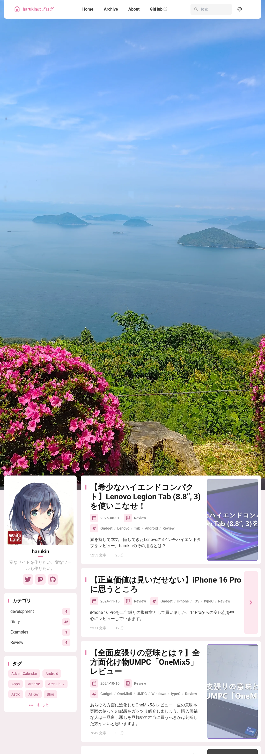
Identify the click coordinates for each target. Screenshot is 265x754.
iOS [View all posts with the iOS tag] (196, 601)
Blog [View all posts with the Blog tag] (50, 694)
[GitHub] (158, 9)
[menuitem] (251, 9)
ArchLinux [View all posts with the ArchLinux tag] (56, 684)
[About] (134, 9)
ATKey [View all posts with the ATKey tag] (33, 694)
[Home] (88, 9)
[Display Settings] (239, 9)
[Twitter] (28, 579)
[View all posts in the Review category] (40, 642)
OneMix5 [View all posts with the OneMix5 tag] (124, 694)
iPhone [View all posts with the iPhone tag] (183, 601)
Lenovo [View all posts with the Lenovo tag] (123, 528)
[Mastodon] (40, 579)
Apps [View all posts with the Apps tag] (15, 684)
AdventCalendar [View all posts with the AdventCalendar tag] (24, 674)
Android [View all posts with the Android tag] (52, 674)
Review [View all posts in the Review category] (140, 518)
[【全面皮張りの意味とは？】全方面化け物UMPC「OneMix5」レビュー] (232, 691)
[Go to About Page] (40, 512)
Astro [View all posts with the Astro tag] (15, 694)
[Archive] (111, 9)
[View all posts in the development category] (40, 611)
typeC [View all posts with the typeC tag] (209, 601)
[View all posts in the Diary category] (40, 621)
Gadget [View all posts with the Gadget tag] (106, 528)
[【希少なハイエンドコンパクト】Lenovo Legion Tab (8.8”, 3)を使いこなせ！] (232, 520)
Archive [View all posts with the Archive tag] (34, 684)
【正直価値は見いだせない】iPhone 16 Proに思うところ (165, 584)
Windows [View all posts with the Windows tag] (158, 694)
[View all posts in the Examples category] (40, 632)
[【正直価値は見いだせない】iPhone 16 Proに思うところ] (251, 602)
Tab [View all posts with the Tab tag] (137, 528)
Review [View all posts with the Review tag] (168, 528)
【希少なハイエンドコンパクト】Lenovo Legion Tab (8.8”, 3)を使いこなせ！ (145, 496)
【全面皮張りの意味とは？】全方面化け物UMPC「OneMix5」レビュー (145, 662)
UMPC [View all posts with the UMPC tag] (142, 694)
